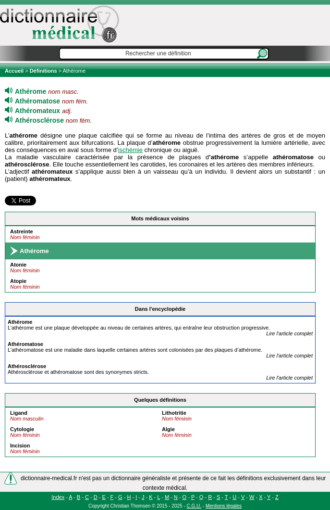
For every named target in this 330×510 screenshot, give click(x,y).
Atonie (18, 265)
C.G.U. (194, 506)
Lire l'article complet (289, 333)
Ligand (18, 413)
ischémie (130, 149)
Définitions (43, 71)
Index (57, 497)
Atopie (18, 281)
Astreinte (21, 231)
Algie (168, 429)
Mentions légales (224, 506)
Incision (20, 445)
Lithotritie (174, 413)
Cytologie (22, 429)
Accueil (15, 71)
